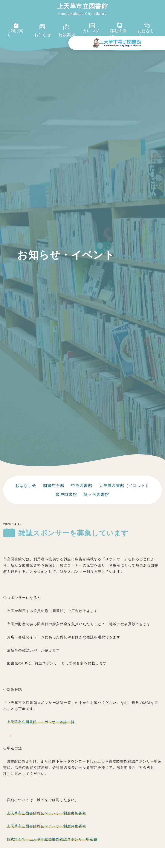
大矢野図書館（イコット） (124, 485)
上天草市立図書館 (82, 6)
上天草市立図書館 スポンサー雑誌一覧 (41, 722)
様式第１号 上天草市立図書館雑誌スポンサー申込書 (52, 839)
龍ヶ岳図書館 (96, 494)
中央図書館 (81, 485)
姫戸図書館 (66, 494)
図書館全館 (53, 485)
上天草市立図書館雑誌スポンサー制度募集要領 (46, 826)
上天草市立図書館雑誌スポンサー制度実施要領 (46, 813)
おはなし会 (25, 485)
